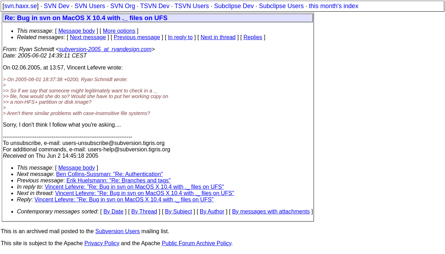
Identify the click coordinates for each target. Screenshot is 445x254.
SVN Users (89, 6)
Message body (76, 31)
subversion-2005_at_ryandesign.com (105, 49)
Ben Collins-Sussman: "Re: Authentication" (109, 174)
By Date (113, 211)
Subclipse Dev (234, 6)
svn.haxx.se (20, 6)
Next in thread (218, 37)
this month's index (333, 6)
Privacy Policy (101, 243)
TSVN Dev (154, 6)
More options (119, 31)
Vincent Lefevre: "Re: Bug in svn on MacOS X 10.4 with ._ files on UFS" (134, 187)
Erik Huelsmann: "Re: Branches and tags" (119, 180)
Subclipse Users (281, 6)
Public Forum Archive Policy (196, 243)
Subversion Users (117, 231)
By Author (212, 211)
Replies (252, 37)
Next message (88, 37)
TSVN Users (191, 6)
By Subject (178, 211)
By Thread (144, 211)
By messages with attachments (271, 211)
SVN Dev (56, 6)
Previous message (137, 37)
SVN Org (122, 6)
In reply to (180, 37)
